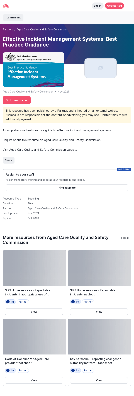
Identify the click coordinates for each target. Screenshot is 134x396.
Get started (114, 5)
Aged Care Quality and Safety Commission (42, 29)
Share (8, 160)
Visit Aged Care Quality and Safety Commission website (40, 149)
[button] (127, 6)
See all (125, 237)
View (34, 311)
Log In (97, 5)
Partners (8, 29)
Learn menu (13, 17)
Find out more (67, 187)
